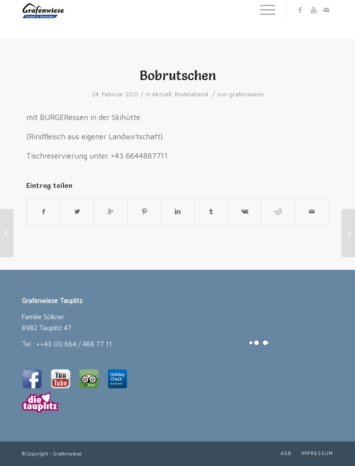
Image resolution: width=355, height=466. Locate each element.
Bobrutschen (177, 75)
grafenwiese (246, 94)
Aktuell (161, 94)
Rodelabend (191, 94)
